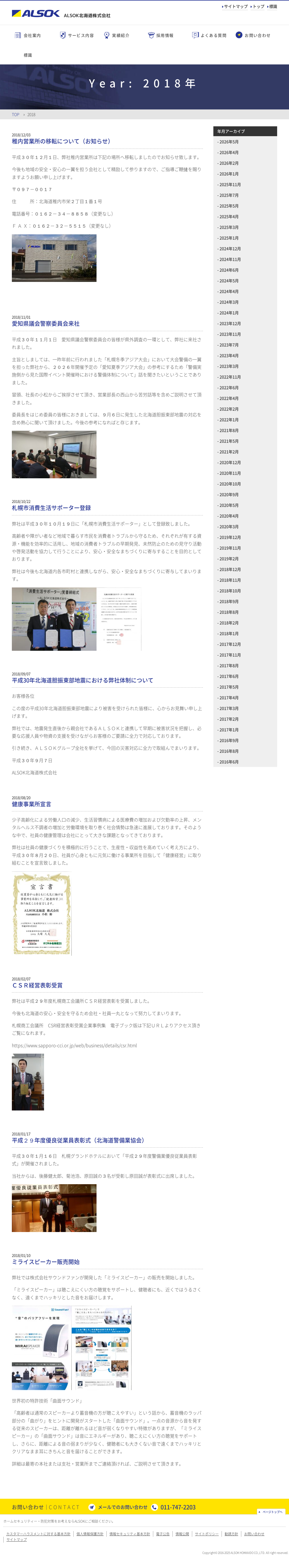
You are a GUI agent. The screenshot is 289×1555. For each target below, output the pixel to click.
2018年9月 (229, 601)
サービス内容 (81, 35)
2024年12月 (230, 248)
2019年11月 (230, 548)
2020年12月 (230, 462)
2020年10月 (230, 483)
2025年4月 (229, 216)
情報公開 (182, 1533)
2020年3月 (229, 526)
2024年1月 (229, 312)
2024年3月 (229, 302)
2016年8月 (229, 751)
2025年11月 (230, 184)
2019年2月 (229, 558)
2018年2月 (229, 622)
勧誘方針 (231, 1533)
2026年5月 (229, 141)
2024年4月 (229, 291)
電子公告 (163, 1533)
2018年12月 (230, 569)
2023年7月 (229, 344)
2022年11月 (230, 377)
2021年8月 (229, 430)
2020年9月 (229, 494)
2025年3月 (229, 227)
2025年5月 (229, 205)
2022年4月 (229, 398)
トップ (258, 6)
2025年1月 (229, 238)
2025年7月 (229, 195)
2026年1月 (229, 173)
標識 (273, 6)
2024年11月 (230, 259)
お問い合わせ (258, 35)
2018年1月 (229, 633)
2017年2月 (229, 719)
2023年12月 (230, 323)
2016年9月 (229, 740)
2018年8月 (229, 612)
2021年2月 (229, 451)
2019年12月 (230, 537)
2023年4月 (229, 355)
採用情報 (165, 35)
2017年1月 (229, 729)
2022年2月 (229, 409)
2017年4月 (229, 697)
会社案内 (32, 35)
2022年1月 (229, 419)
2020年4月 (229, 516)
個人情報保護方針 (90, 1533)
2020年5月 (229, 505)
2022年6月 (229, 387)
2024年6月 (229, 270)
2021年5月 (229, 441)
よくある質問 (214, 35)
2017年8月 (229, 665)
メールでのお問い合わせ (123, 1507)
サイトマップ (236, 6)
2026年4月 (229, 152)
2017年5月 (229, 687)
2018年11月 (230, 580)
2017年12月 (230, 644)
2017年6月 (229, 676)
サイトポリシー (207, 1533)
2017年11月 (230, 655)
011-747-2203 (178, 1507)
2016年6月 (229, 761)
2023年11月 (230, 334)
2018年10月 (230, 590)
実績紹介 (121, 35)
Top (15, 114)
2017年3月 (229, 708)
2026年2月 (229, 163)
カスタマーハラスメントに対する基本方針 (38, 1533)
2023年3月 (229, 366)
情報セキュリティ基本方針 (130, 1533)
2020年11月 (230, 473)
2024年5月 (229, 280)
